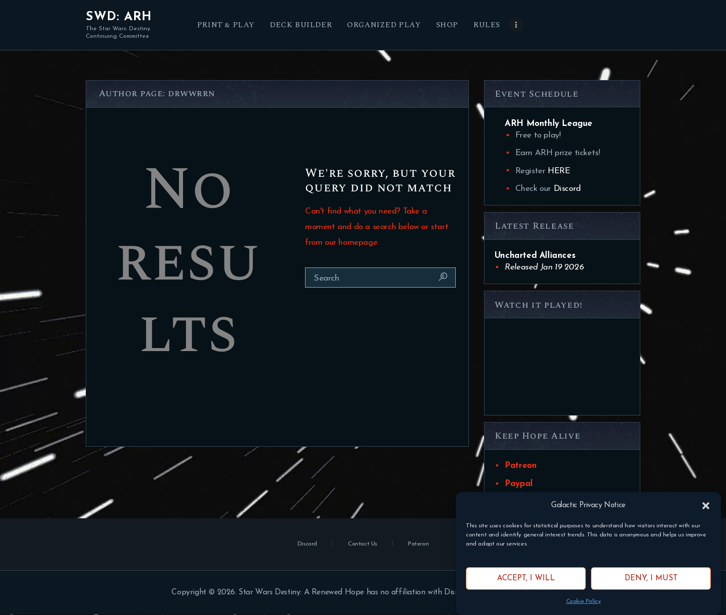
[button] (706, 506)
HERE (559, 171)
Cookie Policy (583, 601)
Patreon (520, 465)
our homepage (351, 242)
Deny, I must (651, 578)
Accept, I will (526, 578)
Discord (567, 188)
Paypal (519, 484)
